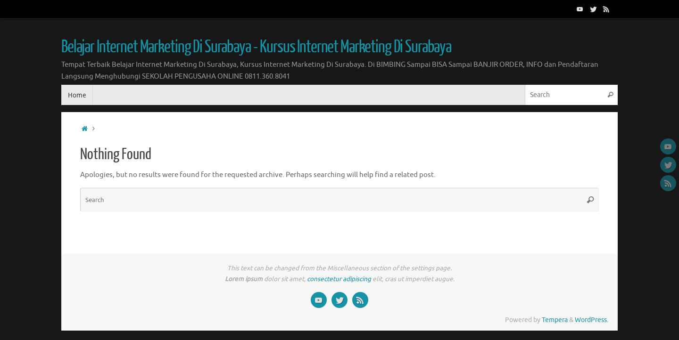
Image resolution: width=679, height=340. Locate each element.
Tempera (555, 320)
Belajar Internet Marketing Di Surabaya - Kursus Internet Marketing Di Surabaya (256, 47)
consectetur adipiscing (339, 279)
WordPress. (591, 320)
